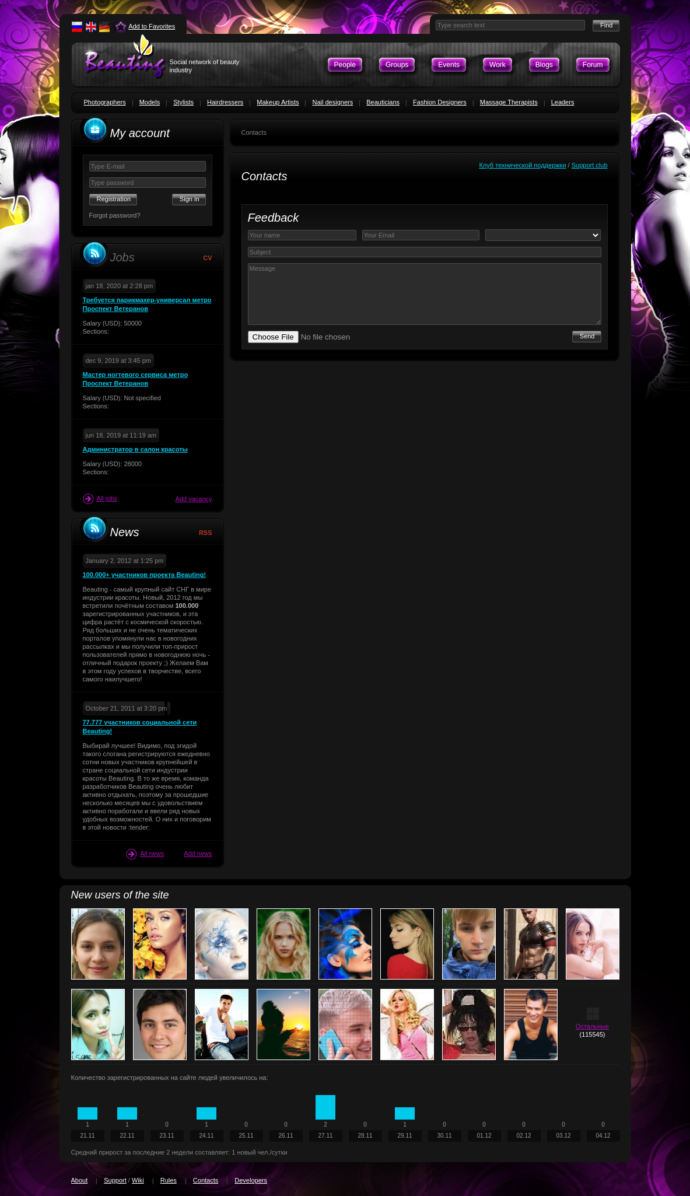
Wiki (138, 1180)
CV (207, 257)
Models (149, 102)
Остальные (592, 1026)
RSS (205, 532)
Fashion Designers (440, 102)
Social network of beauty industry (205, 66)
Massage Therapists (509, 102)
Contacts (205, 1180)
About (79, 1180)
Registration (114, 198)
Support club (590, 165)
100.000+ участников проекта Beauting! (144, 574)
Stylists (183, 102)
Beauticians (383, 102)
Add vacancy (194, 498)
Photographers (105, 102)
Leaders (563, 102)
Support (115, 1180)
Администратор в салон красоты (135, 449)
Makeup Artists (278, 102)
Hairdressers (225, 102)
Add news (198, 853)
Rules (168, 1180)
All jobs (100, 499)
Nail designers (332, 102)
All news (145, 854)
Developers (250, 1180)
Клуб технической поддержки (522, 165)
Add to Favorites (151, 26)
